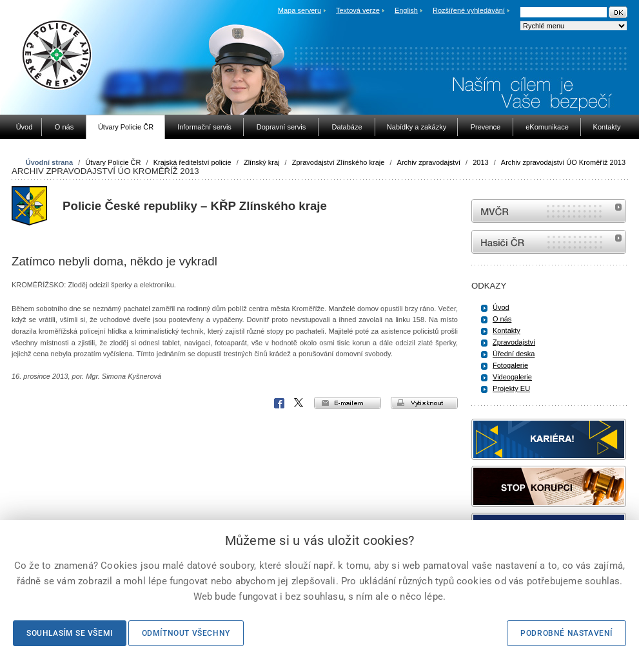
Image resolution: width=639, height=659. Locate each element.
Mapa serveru (299, 10)
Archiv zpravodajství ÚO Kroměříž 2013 (563, 162)
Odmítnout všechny (186, 633)
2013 (480, 162)
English (406, 10)
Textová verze (358, 10)
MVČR (548, 211)
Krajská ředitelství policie (192, 162)
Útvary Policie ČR (113, 162)
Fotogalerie (510, 365)
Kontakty (506, 330)
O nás (502, 319)
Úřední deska (514, 354)
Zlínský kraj (262, 162)
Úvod (501, 307)
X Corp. (299, 403)
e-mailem (347, 403)
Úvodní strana (49, 162)
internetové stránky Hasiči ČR (548, 242)
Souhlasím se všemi (69, 633)
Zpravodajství (514, 342)
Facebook (279, 403)
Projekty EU (511, 388)
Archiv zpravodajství (428, 162)
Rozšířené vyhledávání (469, 10)
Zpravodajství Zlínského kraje (338, 162)
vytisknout (424, 403)
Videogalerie (512, 377)
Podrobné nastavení (566, 633)
